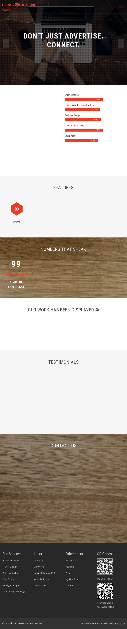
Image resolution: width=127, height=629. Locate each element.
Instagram (70, 560)
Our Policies (40, 585)
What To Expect (42, 579)
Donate (69, 585)
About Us (38, 560)
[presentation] (6, 43)
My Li (68, 579)
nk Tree (75, 579)
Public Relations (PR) (44, 572)
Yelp (67, 572)
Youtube (69, 566)
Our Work (39, 566)
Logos (14, 221)
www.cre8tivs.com (117, 623)
